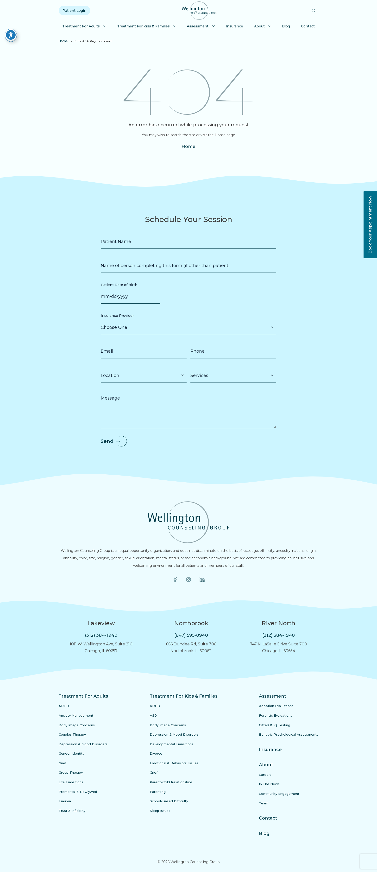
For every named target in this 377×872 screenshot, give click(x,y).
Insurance (234, 26)
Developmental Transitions (171, 744)
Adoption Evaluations (276, 706)
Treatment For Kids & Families (143, 26)
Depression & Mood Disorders (83, 744)
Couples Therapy (72, 734)
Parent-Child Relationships (171, 782)
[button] (313, 10)
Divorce (156, 753)
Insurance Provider (117, 315)
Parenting (158, 792)
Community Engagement (279, 794)
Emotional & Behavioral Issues (174, 763)
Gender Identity (71, 753)
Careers (265, 775)
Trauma (65, 801)
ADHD (64, 706)
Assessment (197, 26)
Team (263, 803)
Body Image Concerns (77, 725)
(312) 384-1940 (101, 635)
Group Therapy (71, 772)
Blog (286, 26)
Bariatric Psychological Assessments (288, 734)
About (259, 26)
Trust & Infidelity (72, 811)
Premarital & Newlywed (78, 792)
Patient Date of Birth (119, 285)
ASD (153, 715)
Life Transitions (71, 782)
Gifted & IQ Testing (274, 725)
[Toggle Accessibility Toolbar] (11, 35)
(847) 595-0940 (191, 635)
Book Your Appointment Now (370, 225)
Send (107, 441)
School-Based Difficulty (169, 801)
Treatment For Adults (81, 26)
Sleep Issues (160, 811)
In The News (269, 784)
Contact (308, 26)
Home (63, 41)
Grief (62, 763)
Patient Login (74, 10)
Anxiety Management (76, 715)
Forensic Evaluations (275, 715)
